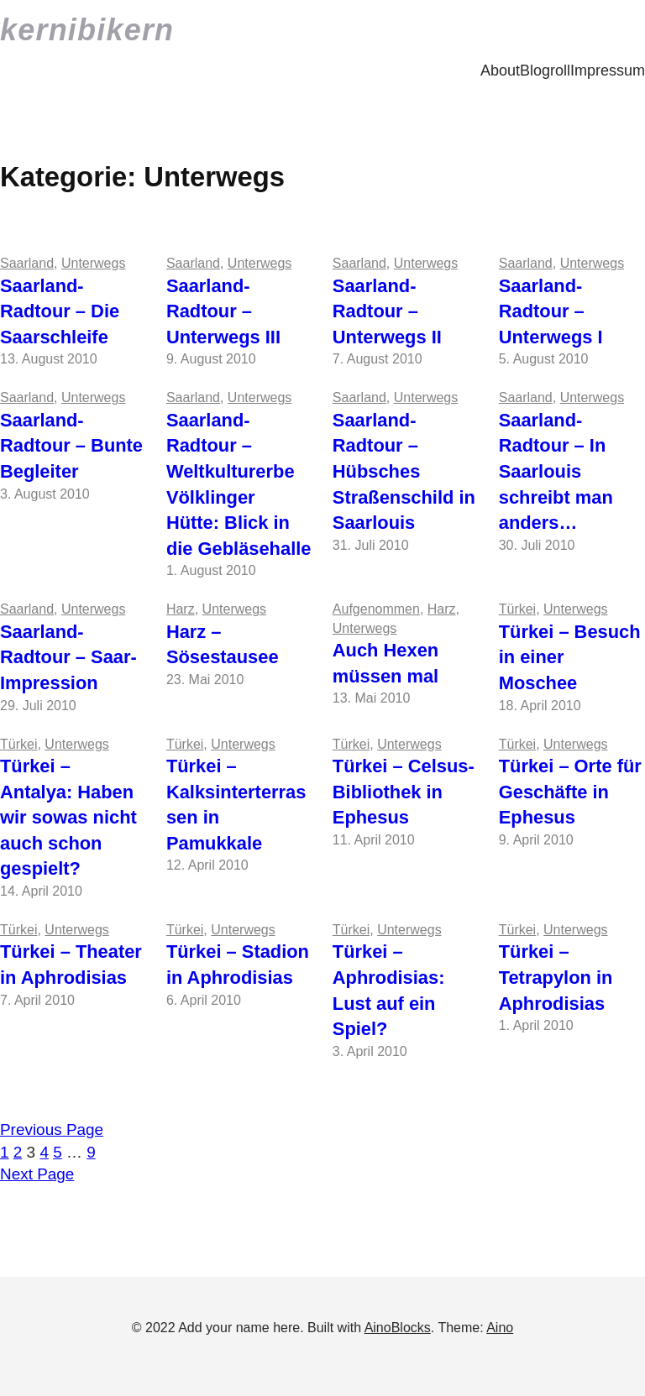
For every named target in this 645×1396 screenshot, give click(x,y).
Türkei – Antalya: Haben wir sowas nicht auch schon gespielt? (68, 817)
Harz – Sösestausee (222, 644)
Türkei (517, 609)
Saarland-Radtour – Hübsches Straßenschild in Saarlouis (404, 471)
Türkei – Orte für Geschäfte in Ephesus (570, 792)
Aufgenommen (376, 609)
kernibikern (87, 30)
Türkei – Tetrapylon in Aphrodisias (556, 977)
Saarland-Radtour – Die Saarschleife (59, 311)
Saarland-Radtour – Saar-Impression (68, 657)
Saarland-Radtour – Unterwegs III (223, 311)
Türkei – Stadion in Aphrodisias (237, 964)
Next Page (37, 1174)
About (500, 70)
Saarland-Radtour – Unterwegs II (387, 311)
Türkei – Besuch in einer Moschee (570, 657)
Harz (180, 609)
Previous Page (51, 1129)
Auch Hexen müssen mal (385, 663)
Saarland (27, 263)
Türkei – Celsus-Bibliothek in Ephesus (404, 792)
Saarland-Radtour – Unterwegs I (551, 311)
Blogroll (545, 70)
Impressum (607, 70)
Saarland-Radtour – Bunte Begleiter (71, 446)
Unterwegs (93, 263)
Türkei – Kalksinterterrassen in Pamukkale (236, 805)
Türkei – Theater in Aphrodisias (71, 964)
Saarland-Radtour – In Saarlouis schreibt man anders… (556, 471)
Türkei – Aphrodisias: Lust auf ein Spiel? (389, 990)
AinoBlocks (397, 1327)
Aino (499, 1327)
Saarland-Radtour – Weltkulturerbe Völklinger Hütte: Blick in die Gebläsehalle (239, 484)
